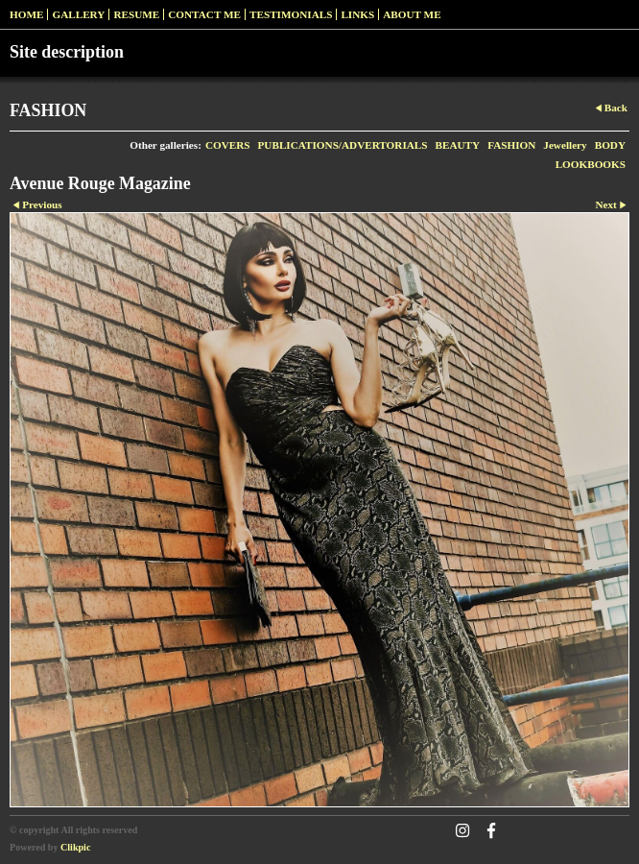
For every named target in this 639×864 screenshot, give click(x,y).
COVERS (227, 145)
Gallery (78, 14)
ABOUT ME (411, 14)
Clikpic (75, 847)
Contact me (204, 14)
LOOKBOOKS (591, 164)
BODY (610, 145)
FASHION (511, 145)
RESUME (136, 14)
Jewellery (564, 145)
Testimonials (290, 14)
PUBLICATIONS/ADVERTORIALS (343, 145)
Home (26, 14)
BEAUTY (458, 145)
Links (357, 14)
